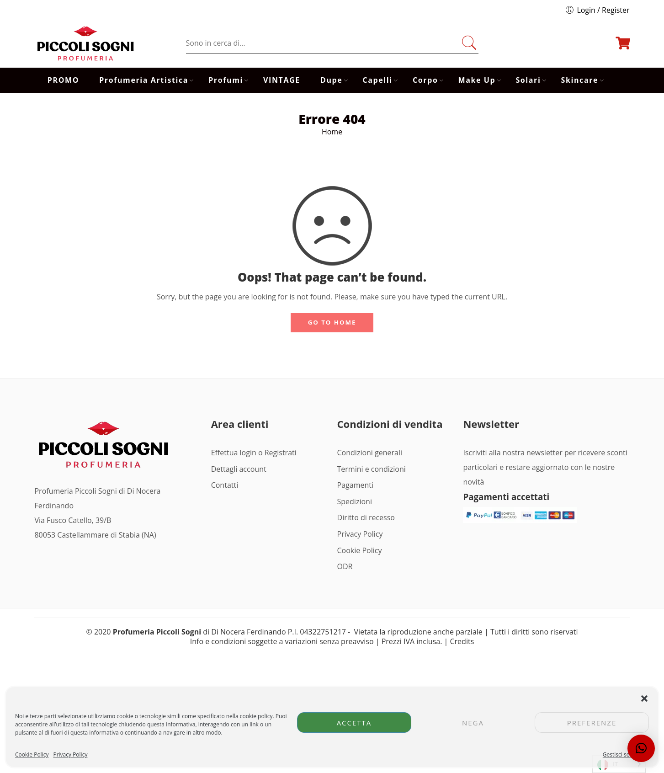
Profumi (225, 80)
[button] (644, 698)
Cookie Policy (31, 754)
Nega (473, 722)
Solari (528, 80)
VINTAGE (281, 80)
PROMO (63, 80)
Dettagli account (238, 469)
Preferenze (592, 722)
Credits (462, 641)
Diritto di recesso (366, 517)
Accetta (354, 722)
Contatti (225, 485)
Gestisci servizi (621, 754)
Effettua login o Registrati (254, 453)
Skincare (580, 80)
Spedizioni (354, 501)
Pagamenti (355, 485)
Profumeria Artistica (143, 80)
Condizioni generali (370, 453)
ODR (345, 566)
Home (332, 132)
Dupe (331, 80)
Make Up (477, 80)
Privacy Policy (70, 754)
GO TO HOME (332, 322)
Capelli (378, 80)
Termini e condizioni (371, 469)
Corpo (425, 80)
